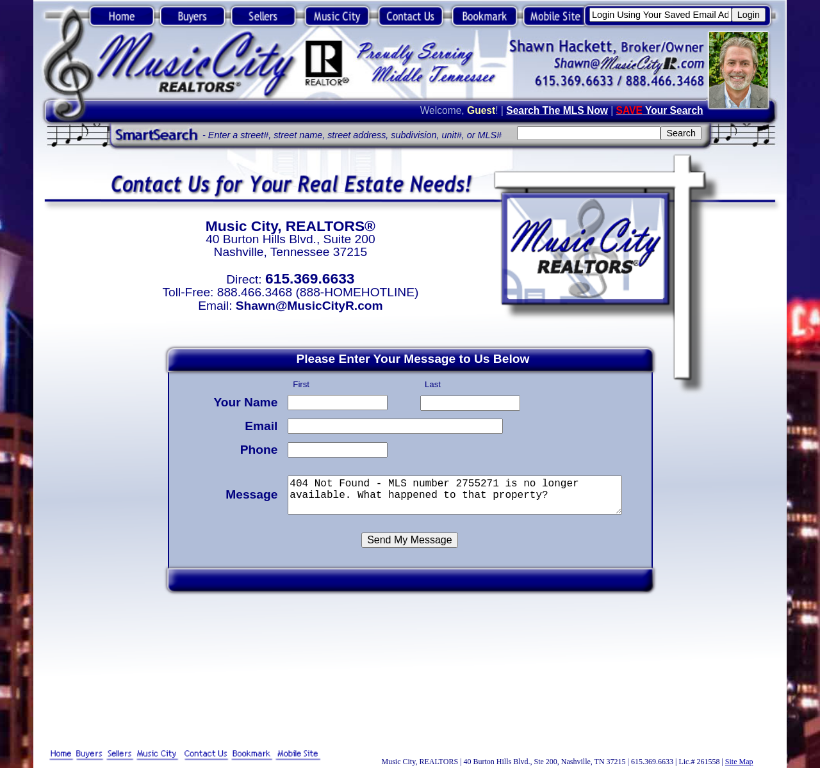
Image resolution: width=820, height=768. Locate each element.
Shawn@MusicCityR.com (309, 305)
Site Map (739, 761)
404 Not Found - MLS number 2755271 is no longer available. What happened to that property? (456, 493)
